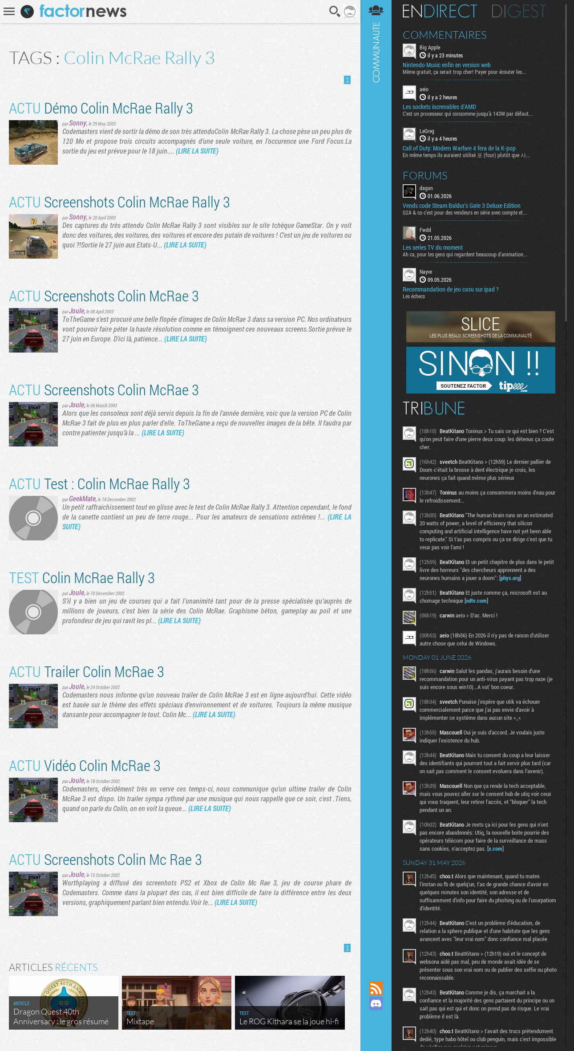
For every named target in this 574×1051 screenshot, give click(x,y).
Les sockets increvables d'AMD (439, 106)
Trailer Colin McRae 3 (86, 671)
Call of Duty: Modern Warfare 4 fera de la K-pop (459, 148)
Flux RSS (376, 988)
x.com (495, 848)
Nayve (426, 271)
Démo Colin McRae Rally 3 (101, 107)
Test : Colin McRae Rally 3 (99, 483)
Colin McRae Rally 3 (82, 577)
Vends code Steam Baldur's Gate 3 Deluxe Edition (462, 205)
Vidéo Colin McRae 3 (85, 765)
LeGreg (427, 130)
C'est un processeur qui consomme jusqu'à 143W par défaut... (468, 113)
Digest (519, 11)
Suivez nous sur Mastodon (376, 1018)
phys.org (510, 578)
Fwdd (425, 229)
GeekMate (82, 498)
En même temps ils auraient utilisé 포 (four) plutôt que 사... (466, 154)
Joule (76, 310)
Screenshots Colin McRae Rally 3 (119, 201)
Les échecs (414, 296)
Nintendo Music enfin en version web (447, 65)
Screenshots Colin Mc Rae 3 (105, 859)
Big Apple (430, 47)
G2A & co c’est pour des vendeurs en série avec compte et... (465, 212)
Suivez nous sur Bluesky (376, 1033)
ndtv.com (476, 601)
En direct (440, 11)
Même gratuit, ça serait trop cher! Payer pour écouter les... (464, 71)
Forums (425, 175)
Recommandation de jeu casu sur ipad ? (451, 289)
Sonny (77, 122)
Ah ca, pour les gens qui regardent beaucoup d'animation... (465, 254)
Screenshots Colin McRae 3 (104, 295)
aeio (424, 89)
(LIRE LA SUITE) (197, 150)
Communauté (376, 482)
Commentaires (445, 34)
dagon (426, 187)
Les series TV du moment (433, 247)
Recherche (335, 11)
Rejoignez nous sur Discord (376, 1003)
